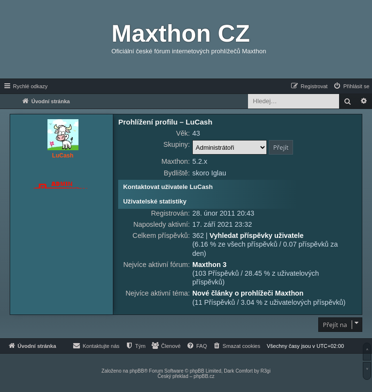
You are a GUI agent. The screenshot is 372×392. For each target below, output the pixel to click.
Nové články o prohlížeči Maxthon (248, 293)
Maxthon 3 (209, 264)
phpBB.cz (204, 376)
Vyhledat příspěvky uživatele (257, 235)
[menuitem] (351, 86)
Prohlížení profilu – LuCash (165, 122)
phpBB (136, 371)
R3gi (266, 371)
